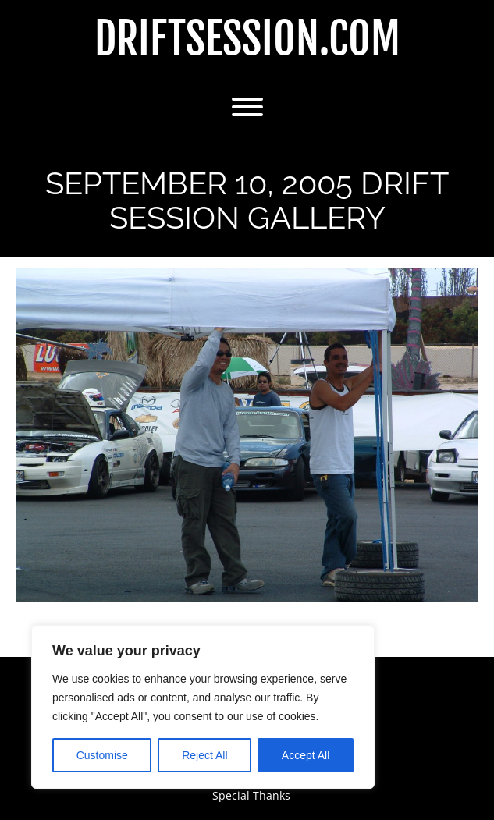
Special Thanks (251, 795)
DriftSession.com (247, 39)
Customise (102, 755)
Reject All (204, 755)
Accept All (305, 755)
